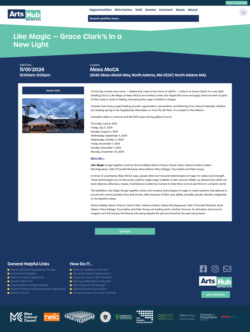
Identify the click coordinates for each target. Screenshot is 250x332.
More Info (53, 90)
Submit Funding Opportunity (27, 277)
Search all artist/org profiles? (90, 288)
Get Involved (216, 294)
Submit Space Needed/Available (29, 285)
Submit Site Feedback (23, 273)
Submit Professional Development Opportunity (38, 288)
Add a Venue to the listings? (89, 285)
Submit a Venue (20, 292)
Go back (125, 231)
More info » (98, 158)
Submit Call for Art (22, 281)
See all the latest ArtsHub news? (92, 273)
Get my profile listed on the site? (92, 281)
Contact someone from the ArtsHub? (94, 292)
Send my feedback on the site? (91, 269)
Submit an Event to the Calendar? (92, 277)
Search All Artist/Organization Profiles (33, 269)
